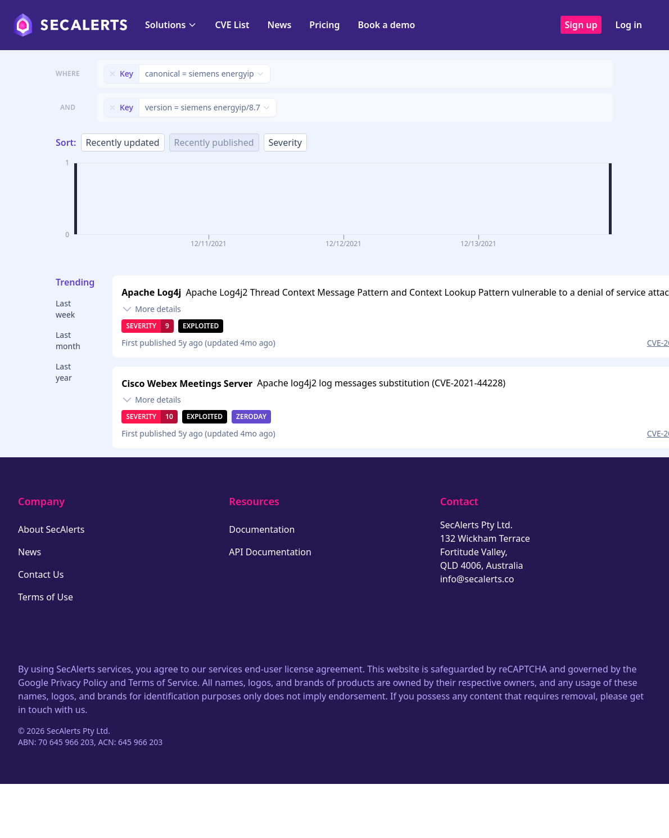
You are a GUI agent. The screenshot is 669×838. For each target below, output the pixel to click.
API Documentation (270, 552)
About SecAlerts (51, 529)
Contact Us (41, 574)
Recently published (214, 142)
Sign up (581, 25)
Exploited (201, 326)
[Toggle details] (151, 309)
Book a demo (386, 25)
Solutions (171, 25)
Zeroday (251, 416)
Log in (628, 25)
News (279, 25)
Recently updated (123, 142)
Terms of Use (45, 597)
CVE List (232, 25)
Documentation (262, 529)
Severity (285, 142)
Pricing (324, 25)
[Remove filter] (112, 73)
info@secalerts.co (477, 579)
